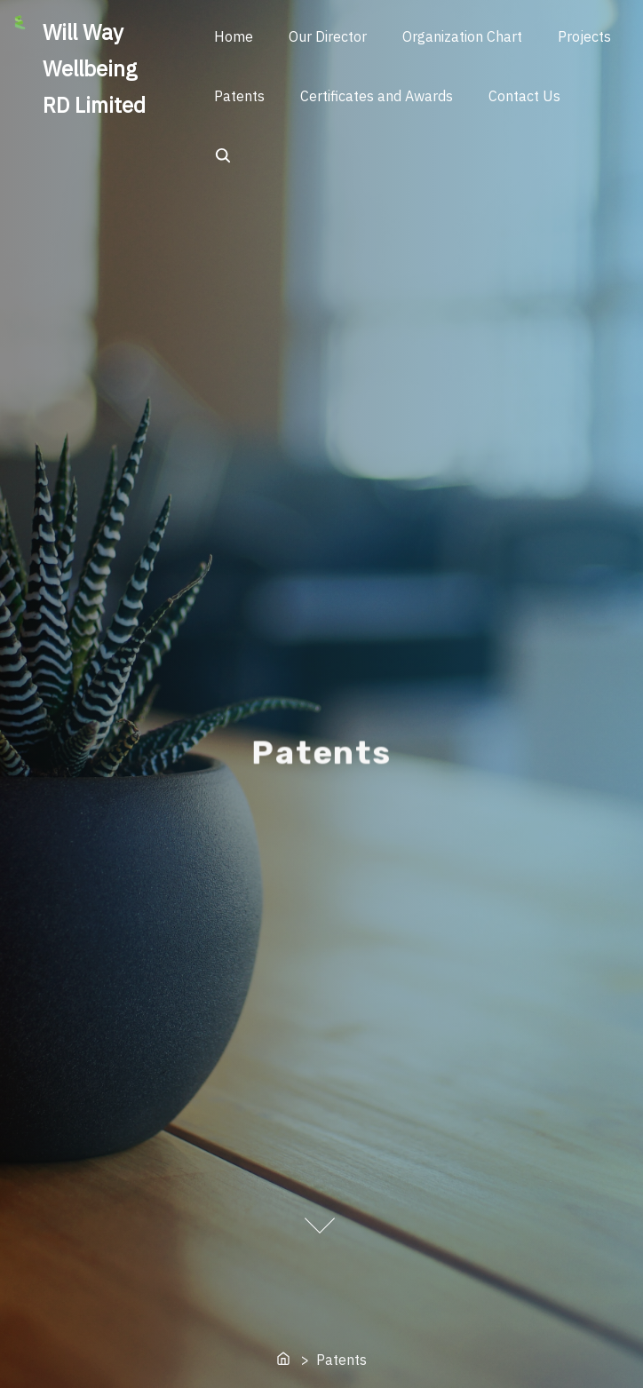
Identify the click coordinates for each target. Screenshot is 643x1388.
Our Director (328, 36)
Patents (239, 96)
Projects (584, 36)
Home (233, 36)
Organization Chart (462, 36)
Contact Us (524, 96)
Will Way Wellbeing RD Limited (94, 68)
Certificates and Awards (376, 96)
